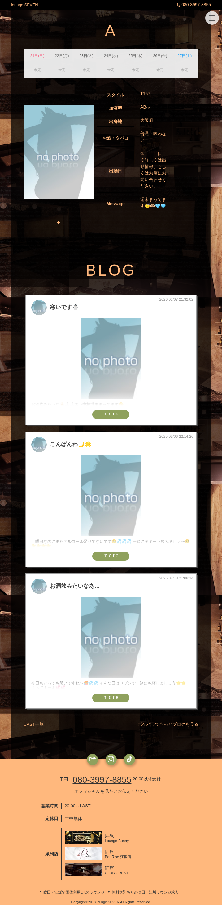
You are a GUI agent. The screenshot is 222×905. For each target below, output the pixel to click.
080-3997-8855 (193, 4)
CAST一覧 (34, 724)
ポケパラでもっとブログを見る (168, 724)
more (111, 413)
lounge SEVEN (24, 4)
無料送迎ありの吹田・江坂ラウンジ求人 (145, 892)
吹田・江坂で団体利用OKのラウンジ (73, 892)
